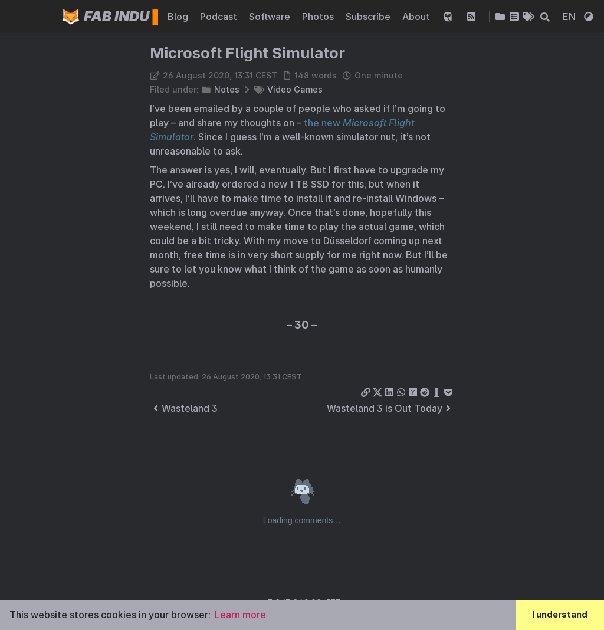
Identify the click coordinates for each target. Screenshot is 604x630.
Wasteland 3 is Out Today (390, 408)
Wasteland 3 (184, 408)
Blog (179, 16)
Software (271, 16)
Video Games (295, 89)
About (417, 16)
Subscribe (369, 16)
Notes (226, 89)
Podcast (219, 16)
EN (570, 16)
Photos (319, 16)
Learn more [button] (240, 615)
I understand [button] (559, 614)
